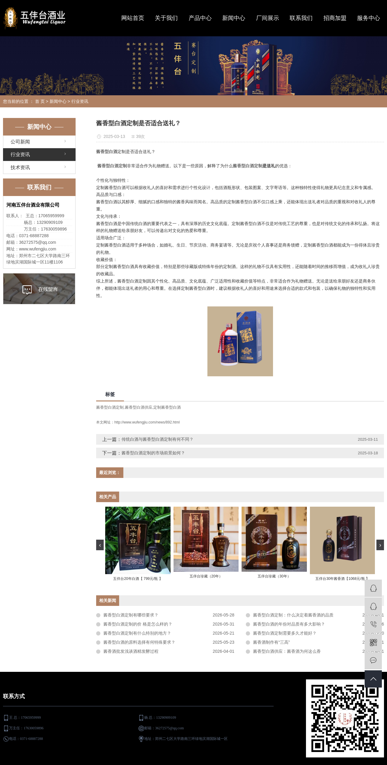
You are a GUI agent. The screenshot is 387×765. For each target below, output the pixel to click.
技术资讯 (20, 167)
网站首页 (132, 18)
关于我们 (166, 18)
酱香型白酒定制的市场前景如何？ (153, 452)
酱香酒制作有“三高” (271, 642)
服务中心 (368, 18)
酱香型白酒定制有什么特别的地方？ (137, 633)
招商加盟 (335, 18)
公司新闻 (20, 141)
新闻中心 (233, 18)
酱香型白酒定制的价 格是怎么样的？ (137, 624)
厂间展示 (267, 18)
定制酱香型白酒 (167, 407)
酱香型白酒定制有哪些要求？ (130, 615)
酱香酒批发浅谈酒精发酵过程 (130, 651)
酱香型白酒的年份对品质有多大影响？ (289, 624)
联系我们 (301, 18)
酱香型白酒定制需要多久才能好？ (285, 633)
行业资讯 (79, 101)
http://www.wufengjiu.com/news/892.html (147, 422)
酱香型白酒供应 (138, 407)
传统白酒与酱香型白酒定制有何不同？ (158, 439)
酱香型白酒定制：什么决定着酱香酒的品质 (293, 615)
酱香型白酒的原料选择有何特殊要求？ (139, 642)
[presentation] (100, 545)
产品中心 (200, 18)
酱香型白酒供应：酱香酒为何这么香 (287, 651)
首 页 (40, 101)
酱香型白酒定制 (110, 407)
